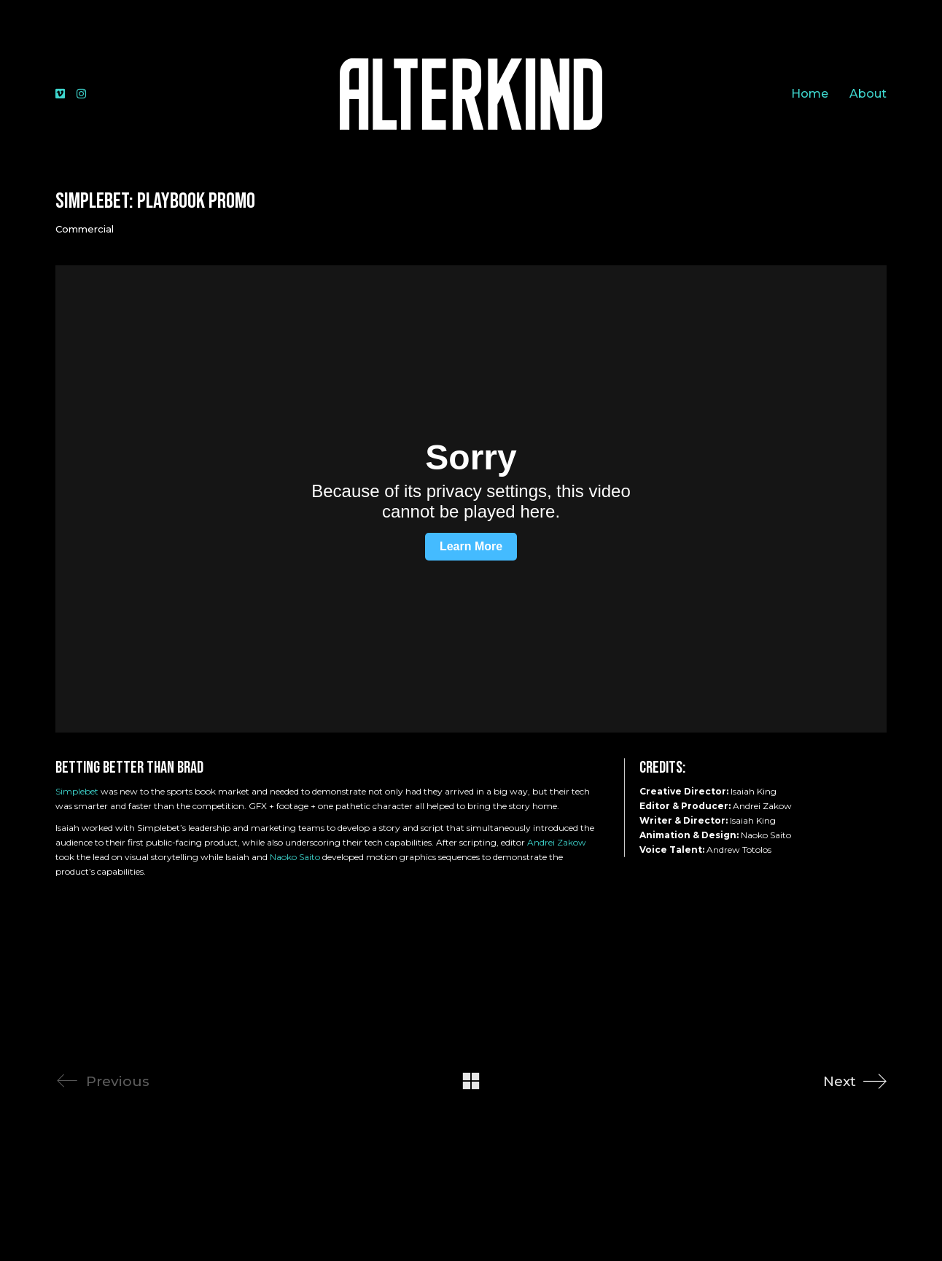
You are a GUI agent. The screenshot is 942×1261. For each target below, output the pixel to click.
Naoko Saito (295, 856)
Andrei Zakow (556, 842)
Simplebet (76, 791)
